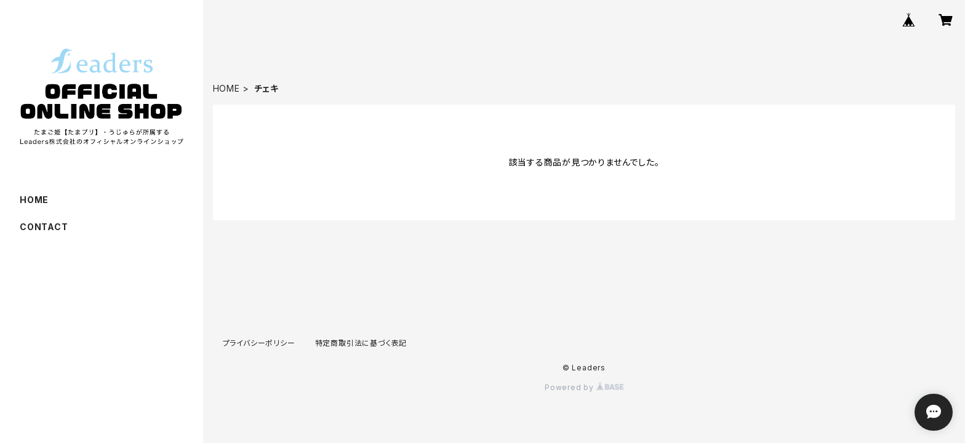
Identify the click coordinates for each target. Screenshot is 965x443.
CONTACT (44, 227)
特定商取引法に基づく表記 (361, 343)
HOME (226, 88)
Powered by (584, 387)
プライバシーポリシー (259, 343)
